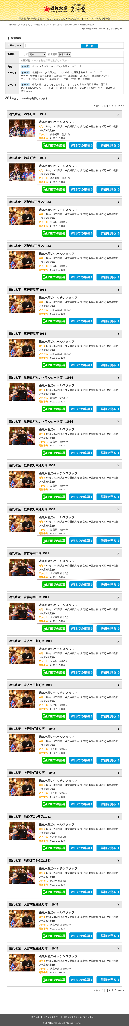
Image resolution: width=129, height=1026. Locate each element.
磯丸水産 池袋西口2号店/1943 (30, 816)
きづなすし (73, 84)
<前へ (97, 105)
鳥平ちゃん (26, 91)
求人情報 (35, 1017)
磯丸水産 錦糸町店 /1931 (27, 114)
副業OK (87, 79)
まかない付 (60, 75)
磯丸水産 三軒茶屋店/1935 (27, 289)
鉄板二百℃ (99, 84)
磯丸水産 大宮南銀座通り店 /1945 (33, 904)
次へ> (121, 105)
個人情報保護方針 (52, 1017)
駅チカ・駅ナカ (29, 75)
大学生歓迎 (45, 75)
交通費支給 (51, 72)
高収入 (43, 79)
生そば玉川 (61, 87)
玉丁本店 (48, 87)
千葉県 (102, 28)
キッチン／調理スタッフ (64, 66)
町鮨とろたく (96, 87)
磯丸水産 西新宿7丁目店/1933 (30, 202)
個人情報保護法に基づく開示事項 (79, 1017)
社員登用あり (78, 72)
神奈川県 (118, 28)
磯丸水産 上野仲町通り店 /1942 (32, 728)
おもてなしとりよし (54, 84)
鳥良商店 (86, 84)
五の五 (73, 87)
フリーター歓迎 (29, 79)
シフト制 (64, 72)
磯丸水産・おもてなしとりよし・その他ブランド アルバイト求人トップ (36, 25)
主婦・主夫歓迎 (72, 79)
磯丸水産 (36, 84)
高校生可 (85, 75)
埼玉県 (94, 28)
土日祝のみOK (99, 75)
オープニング (95, 72)
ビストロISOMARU (31, 87)
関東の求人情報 (71, 25)
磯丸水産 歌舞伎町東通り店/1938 (32, 465)
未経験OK (37, 72)
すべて (25, 66)
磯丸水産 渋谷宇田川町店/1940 (30, 641)
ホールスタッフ (40, 66)
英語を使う (55, 79)
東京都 (110, 28)
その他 (82, 87)
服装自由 (73, 75)
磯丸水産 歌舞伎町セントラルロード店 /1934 (41, 377)
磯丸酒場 (110, 87)
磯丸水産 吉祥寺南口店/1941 (29, 553)
